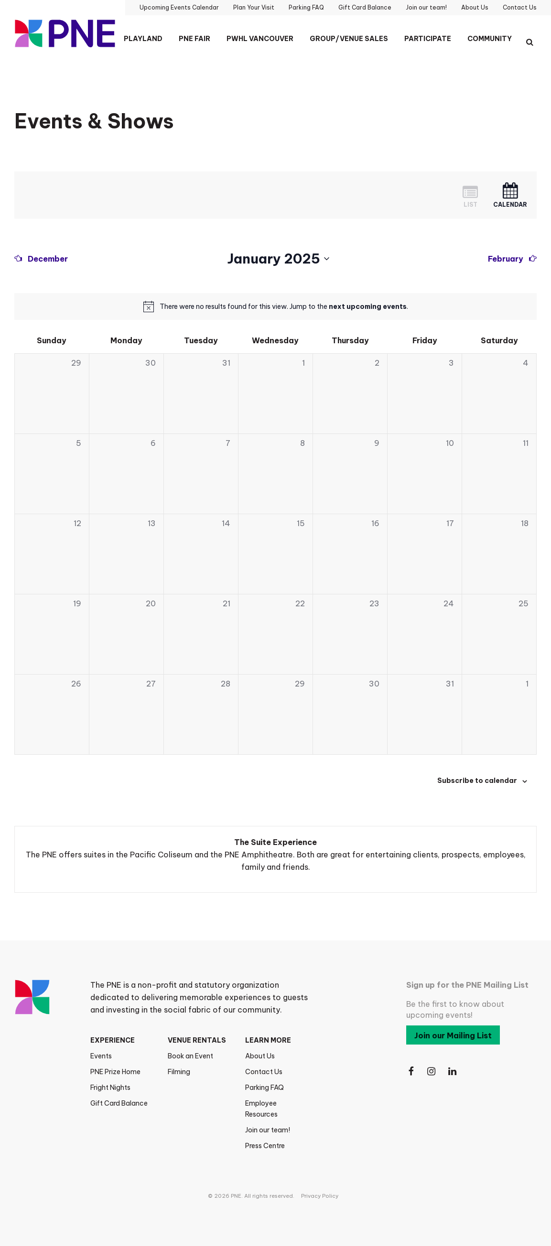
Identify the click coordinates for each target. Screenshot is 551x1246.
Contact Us (263, 1071)
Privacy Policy (319, 1196)
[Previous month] (41, 258)
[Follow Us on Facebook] (411, 1071)
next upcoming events (368, 306)
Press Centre (265, 1145)
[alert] (284, 306)
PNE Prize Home (115, 1071)
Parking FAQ (264, 1087)
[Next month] (512, 258)
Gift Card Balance (119, 1103)
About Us (260, 1056)
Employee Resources (261, 1109)
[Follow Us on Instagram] (432, 1071)
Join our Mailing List (453, 1035)
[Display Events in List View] (470, 195)
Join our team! (267, 1130)
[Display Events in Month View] (510, 195)
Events (101, 1056)
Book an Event (190, 1056)
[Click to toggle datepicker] (278, 258)
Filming (179, 1071)
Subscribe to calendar (477, 780)
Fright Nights (110, 1087)
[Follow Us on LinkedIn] (453, 1071)
